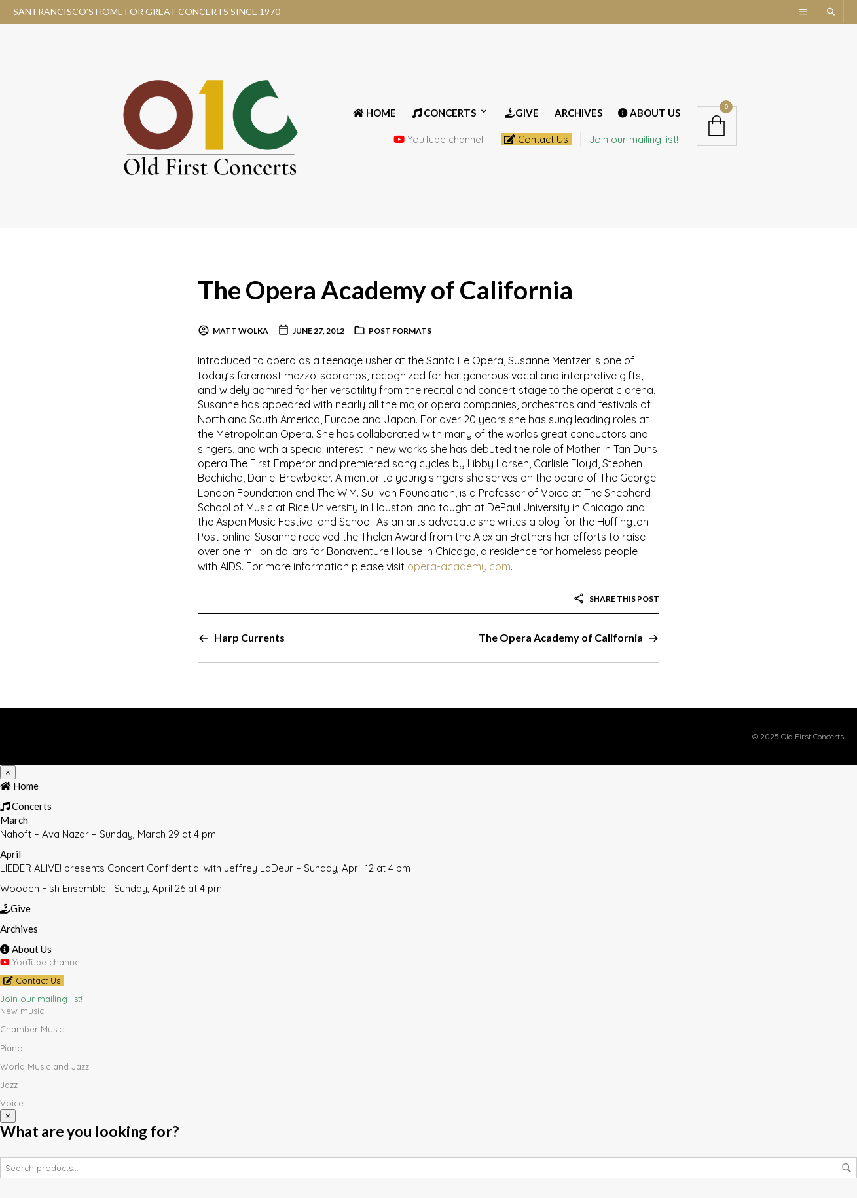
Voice (12, 1103)
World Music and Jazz (44, 1066)
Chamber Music (32, 1029)
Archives (578, 113)
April (10, 854)
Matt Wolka (240, 331)
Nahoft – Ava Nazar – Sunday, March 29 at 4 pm (108, 834)
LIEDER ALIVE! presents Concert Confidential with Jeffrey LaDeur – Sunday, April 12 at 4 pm (205, 868)
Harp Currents (249, 637)
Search (846, 1168)
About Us (649, 113)
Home (374, 113)
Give (522, 113)
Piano (11, 1048)
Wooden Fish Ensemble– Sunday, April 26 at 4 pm (111, 888)
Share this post (616, 599)
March (14, 820)
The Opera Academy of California (390, 289)
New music (22, 1010)
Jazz (9, 1084)
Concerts (444, 113)
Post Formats (400, 331)
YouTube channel (438, 139)
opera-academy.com (459, 566)
